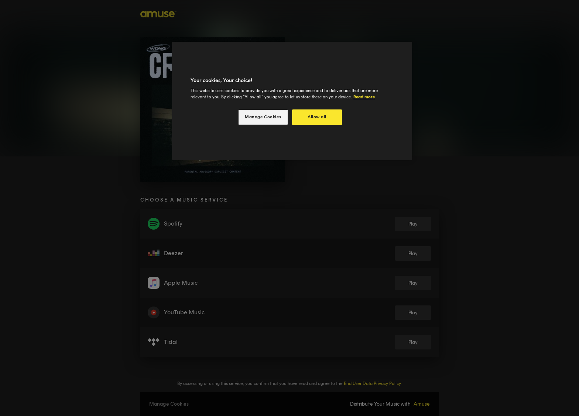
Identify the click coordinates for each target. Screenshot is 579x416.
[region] (292, 101)
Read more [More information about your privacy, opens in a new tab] (364, 96)
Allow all (317, 116)
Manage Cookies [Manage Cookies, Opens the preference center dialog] (263, 116)
